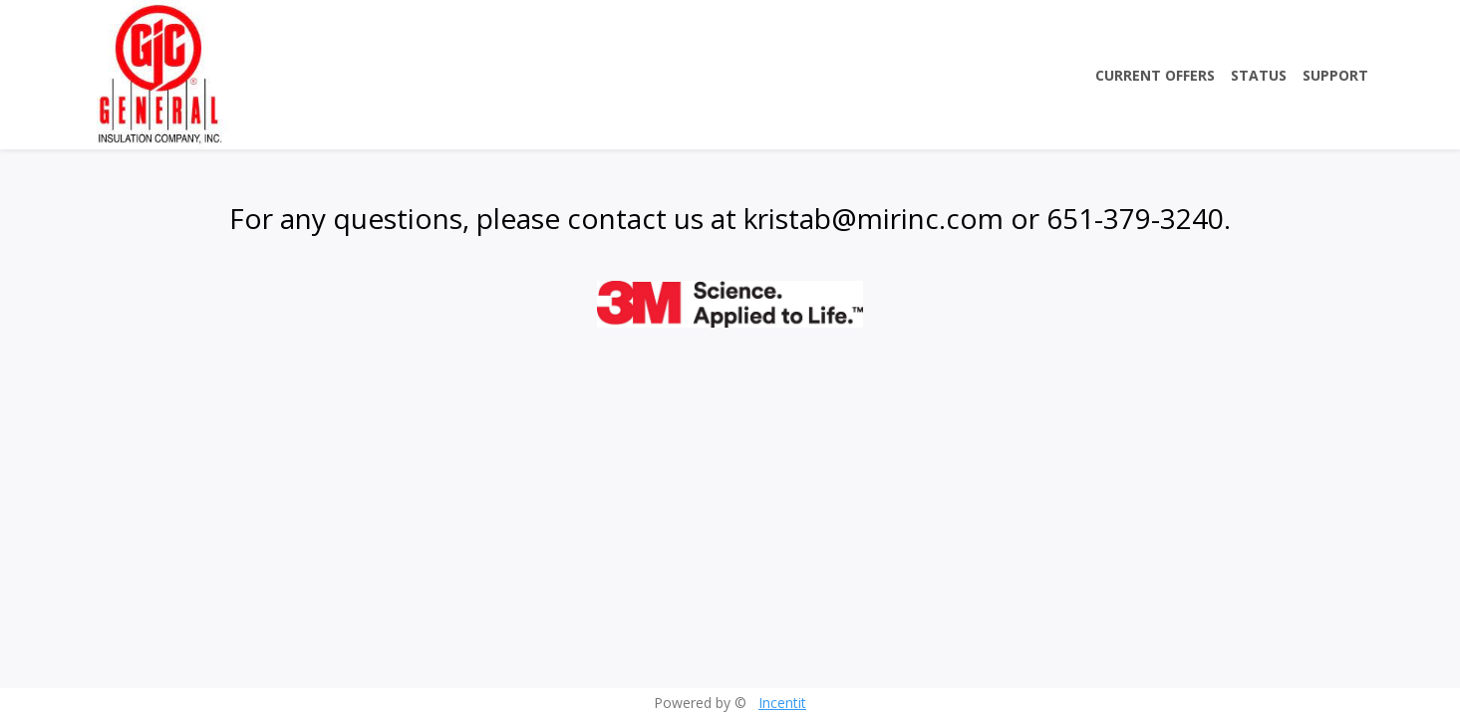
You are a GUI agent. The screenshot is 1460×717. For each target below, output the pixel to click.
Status (1259, 75)
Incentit (782, 702)
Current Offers (1155, 75)
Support (1335, 75)
